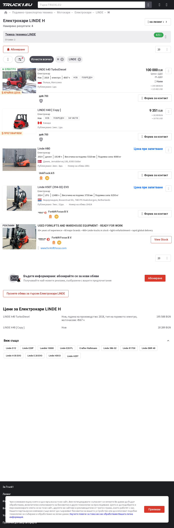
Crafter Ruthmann (88, 348)
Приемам (154, 509)
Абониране (155, 278)
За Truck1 (8, 487)
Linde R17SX (129, 348)
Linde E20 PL (66, 348)
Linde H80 (44, 148)
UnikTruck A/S (46, 173)
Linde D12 (11, 348)
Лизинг (7, 494)
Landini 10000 (47, 348)
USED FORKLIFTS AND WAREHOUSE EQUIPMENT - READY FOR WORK (80, 225)
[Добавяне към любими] (169, 71)
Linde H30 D (55, 355)
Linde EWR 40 (148, 348)
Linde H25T (73, 356)
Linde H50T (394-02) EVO (53, 187)
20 (159, 49)
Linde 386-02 (109, 348)
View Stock (161, 239)
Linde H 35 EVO (13, 355)
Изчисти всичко (41, 59)
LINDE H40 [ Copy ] (49, 110)
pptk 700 (43, 96)
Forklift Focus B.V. (58, 211)
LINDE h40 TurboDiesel (52, 69)
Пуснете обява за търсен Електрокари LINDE (36, 293)
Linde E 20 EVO (34, 355)
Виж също (11, 340)
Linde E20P (28, 348)
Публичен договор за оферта (20, 522)
